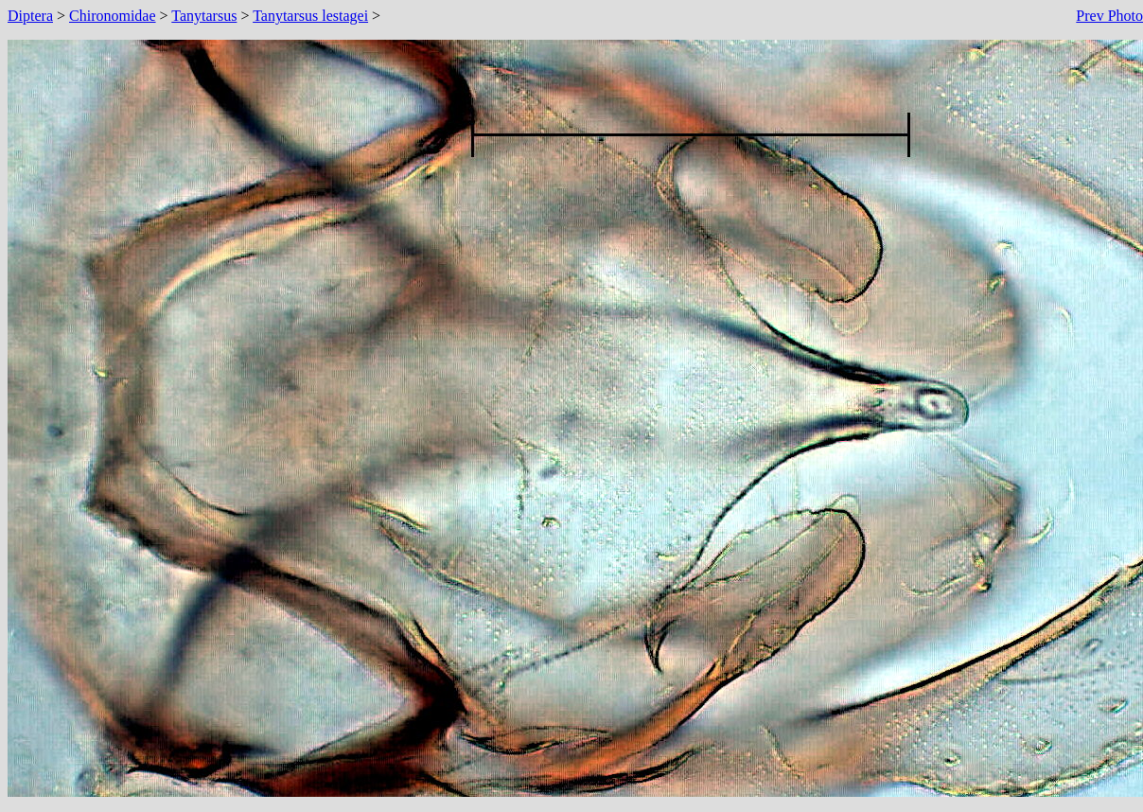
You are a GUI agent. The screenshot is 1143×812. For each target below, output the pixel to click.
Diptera (30, 16)
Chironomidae (112, 16)
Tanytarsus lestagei (310, 16)
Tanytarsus (204, 16)
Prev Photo (1109, 16)
